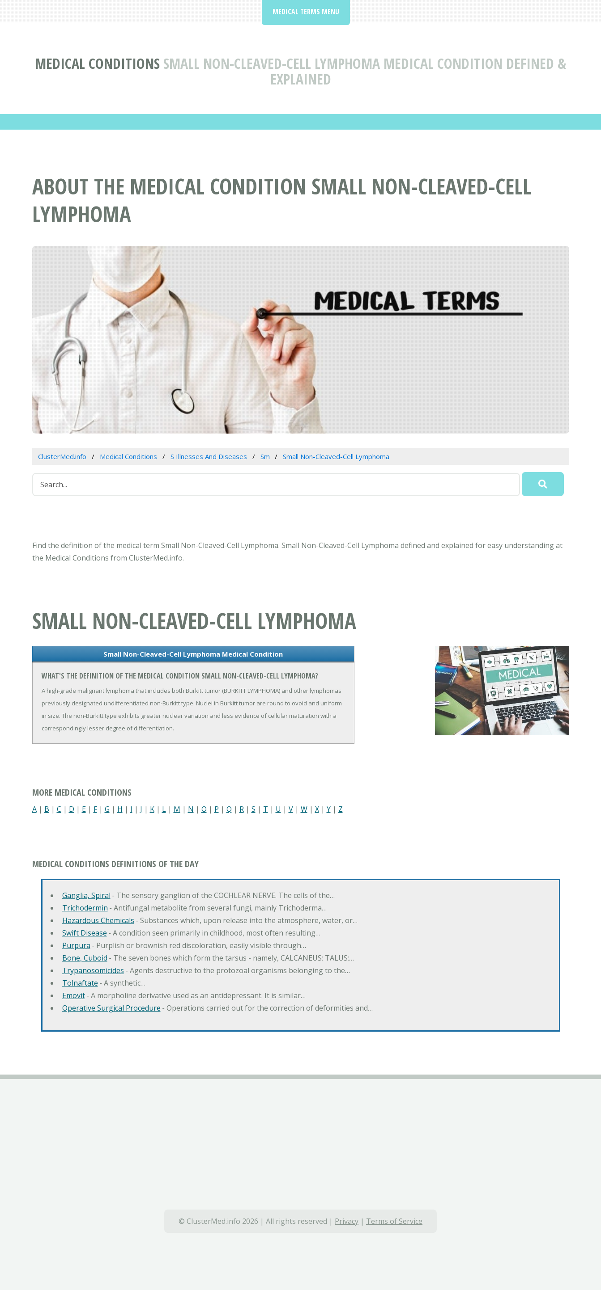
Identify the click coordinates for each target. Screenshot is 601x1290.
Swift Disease (84, 933)
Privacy (346, 1221)
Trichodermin (85, 908)
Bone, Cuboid (84, 958)
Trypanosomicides (93, 970)
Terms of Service (394, 1221)
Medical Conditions (97, 63)
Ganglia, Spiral (86, 895)
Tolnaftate (80, 983)
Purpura (76, 945)
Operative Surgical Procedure (111, 1008)
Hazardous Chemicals (98, 920)
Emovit (73, 995)
